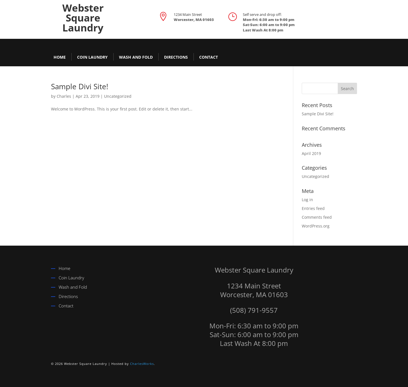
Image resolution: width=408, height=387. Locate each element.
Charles (64, 96)
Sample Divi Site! (79, 86)
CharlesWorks (142, 364)
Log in (307, 199)
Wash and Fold (136, 57)
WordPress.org (316, 226)
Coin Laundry (92, 57)
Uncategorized (117, 96)
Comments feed (317, 217)
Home (60, 57)
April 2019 (311, 153)
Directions (176, 57)
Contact (208, 57)
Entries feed (313, 208)
